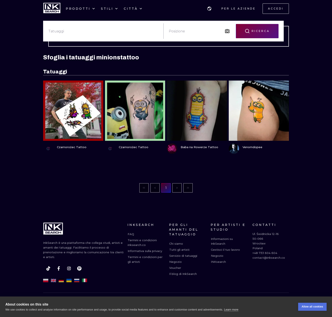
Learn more (231, 309)
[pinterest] (79, 268)
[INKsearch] (52, 8)
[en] (53, 280)
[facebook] (58, 268)
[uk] (69, 280)
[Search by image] (227, 31)
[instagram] (69, 268)
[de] (61, 280)
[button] (209, 8)
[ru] (76, 280)
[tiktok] (48, 268)
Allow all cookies (312, 306)
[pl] (45, 280)
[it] (84, 280)
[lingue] (209, 8)
